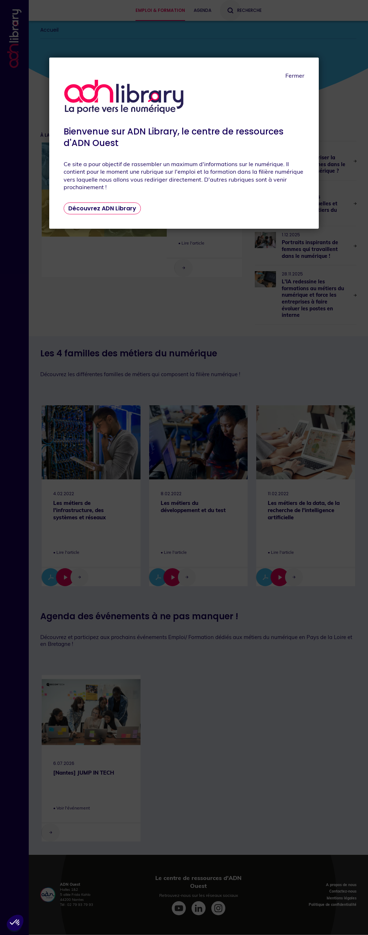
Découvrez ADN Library (102, 208)
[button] (15, 922)
